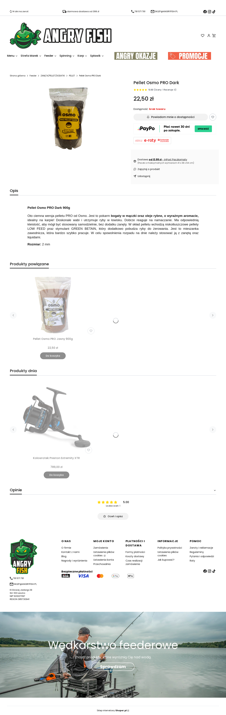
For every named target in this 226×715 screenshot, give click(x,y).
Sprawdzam (113, 666)
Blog (63, 556)
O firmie (66, 547)
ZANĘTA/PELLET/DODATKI (53, 75)
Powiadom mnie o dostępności (171, 117)
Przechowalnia (102, 564)
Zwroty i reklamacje (201, 547)
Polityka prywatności (170, 547)
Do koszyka (53, 356)
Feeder (33, 75)
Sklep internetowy (112, 710)
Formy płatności (135, 552)
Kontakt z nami (70, 552)
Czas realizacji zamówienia (134, 562)
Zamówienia (100, 547)
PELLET (72, 75)
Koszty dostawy (135, 556)
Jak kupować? (166, 559)
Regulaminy (197, 552)
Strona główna (17, 75)
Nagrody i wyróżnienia (74, 560)
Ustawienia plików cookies (103, 553)
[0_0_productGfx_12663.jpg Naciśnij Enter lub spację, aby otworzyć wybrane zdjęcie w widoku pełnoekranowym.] (69, 119)
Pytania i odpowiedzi (202, 556)
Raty (192, 560)
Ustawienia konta (103, 559)
